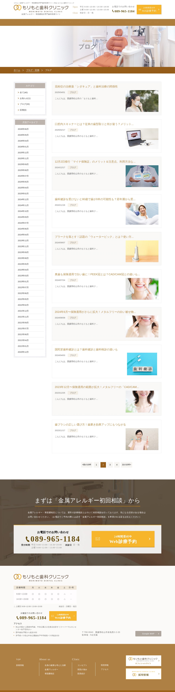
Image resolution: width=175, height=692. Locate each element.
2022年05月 (23, 299)
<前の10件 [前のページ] (86, 464)
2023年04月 (23, 270)
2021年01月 (23, 346)
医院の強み (82, 669)
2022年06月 (23, 293)
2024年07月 (23, 223)
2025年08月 (23, 170)
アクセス (105, 669)
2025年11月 (23, 158)
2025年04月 (23, 187)
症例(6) (23, 110)
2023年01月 (23, 281)
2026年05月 (23, 135)
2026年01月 (23, 146)
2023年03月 (23, 275)
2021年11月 (23, 317)
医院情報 (105, 665)
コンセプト (82, 665)
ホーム (17, 70)
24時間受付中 (149, 10)
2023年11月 (23, 246)
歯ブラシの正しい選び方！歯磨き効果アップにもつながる (90, 424)
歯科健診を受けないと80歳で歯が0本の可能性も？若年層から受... (95, 199)
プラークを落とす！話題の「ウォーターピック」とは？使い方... (94, 236)
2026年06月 (23, 129)
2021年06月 (23, 334)
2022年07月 (23, 287)
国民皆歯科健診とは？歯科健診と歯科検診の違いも (86, 349)
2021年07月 (23, 328)
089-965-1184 (55, 539)
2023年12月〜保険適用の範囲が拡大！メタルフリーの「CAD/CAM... (97, 386)
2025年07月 (23, 176)
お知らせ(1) (25, 98)
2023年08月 (23, 258)
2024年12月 (23, 199)
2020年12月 (23, 352)
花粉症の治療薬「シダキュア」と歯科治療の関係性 (86, 86)
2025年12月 (23, 152)
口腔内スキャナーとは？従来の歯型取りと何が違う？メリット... (94, 124)
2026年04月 (23, 141)
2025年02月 (23, 193)
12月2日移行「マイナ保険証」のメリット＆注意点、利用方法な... (95, 161)
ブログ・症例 (152, 23)
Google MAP (148, 634)
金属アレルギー (90, 23)
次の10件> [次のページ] (126, 464)
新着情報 (20, 665)
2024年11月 (23, 205)
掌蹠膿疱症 (110, 23)
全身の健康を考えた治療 (64, 23)
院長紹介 (81, 673)
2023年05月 (23, 264)
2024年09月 (23, 217)
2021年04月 (23, 340)
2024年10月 (23, 211)
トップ (22, 23)
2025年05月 (23, 182)
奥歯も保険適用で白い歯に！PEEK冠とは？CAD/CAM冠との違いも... (97, 274)
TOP (18, 659)
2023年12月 (23, 240)
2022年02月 (23, 305)
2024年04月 (23, 234)
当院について (128, 23)
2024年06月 (23, 229)
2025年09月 (23, 164)
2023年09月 (23, 252)
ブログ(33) (25, 104)
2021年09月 (23, 322)
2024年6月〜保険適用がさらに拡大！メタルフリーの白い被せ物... (95, 311)
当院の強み (40, 23)
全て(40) (24, 92)
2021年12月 (23, 311)
